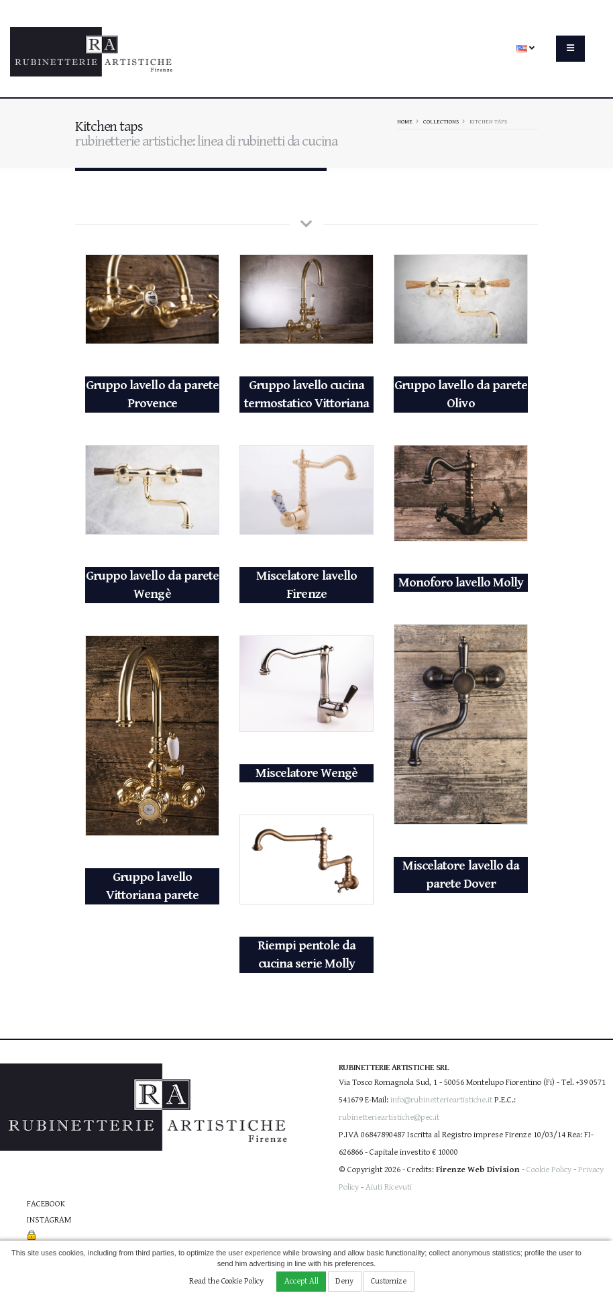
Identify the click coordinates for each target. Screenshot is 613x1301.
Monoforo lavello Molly (460, 582)
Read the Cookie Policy (226, 1281)
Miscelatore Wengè (306, 773)
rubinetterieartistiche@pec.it (389, 1117)
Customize (388, 1281)
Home (404, 121)
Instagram (49, 1220)
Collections (441, 121)
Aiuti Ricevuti (389, 1187)
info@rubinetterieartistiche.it (441, 1100)
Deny (344, 1281)
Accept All (301, 1281)
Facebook (46, 1204)
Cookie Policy (548, 1170)
